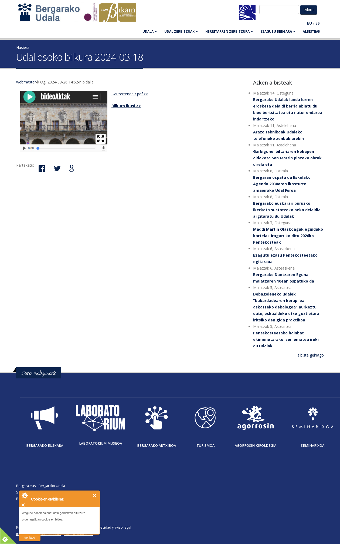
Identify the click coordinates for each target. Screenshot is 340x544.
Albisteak (311, 31)
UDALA (149, 31)
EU (309, 23)
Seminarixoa (312, 445)
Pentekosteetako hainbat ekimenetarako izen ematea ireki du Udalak (286, 339)
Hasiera (22, 47)
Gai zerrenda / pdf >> (129, 93)
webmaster (26, 82)
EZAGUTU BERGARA (277, 31)
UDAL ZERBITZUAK (181, 31)
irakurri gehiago (29, 534)
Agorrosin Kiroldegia (255, 445)
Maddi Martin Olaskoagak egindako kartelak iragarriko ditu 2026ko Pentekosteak (288, 236)
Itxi (95, 495)
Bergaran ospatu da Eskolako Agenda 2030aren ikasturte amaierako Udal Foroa (282, 184)
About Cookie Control (24, 495)
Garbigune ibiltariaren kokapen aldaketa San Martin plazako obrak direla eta (287, 158)
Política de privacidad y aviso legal (104, 527)
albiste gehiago (310, 355)
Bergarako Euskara (44, 445)
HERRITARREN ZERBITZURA (229, 31)
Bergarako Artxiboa (156, 445)
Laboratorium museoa (100, 443)
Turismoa (205, 445)
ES (317, 23)
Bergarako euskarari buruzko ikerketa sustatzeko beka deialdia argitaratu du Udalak (287, 210)
